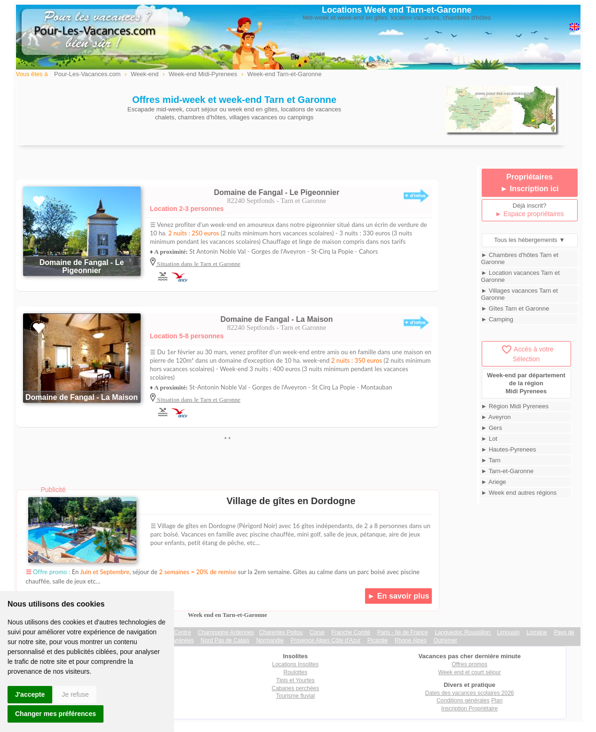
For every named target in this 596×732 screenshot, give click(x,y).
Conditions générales (463, 700)
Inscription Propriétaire (469, 708)
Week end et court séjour (469, 672)
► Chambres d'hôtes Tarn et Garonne (520, 258)
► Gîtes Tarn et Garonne (515, 308)
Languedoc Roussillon (463, 632)
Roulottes (296, 672)
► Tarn (491, 460)
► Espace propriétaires (529, 214)
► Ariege (493, 481)
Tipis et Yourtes (295, 680)
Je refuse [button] (75, 694)
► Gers (491, 427)
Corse (317, 632)
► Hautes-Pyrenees (508, 449)
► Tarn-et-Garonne (507, 471)
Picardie (377, 640)
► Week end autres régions (519, 492)
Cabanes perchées (295, 688)
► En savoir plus (398, 596)
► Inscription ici (529, 189)
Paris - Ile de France (402, 632)
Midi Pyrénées (176, 640)
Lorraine (536, 632)
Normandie (270, 640)
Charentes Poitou (281, 632)
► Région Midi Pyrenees (515, 406)
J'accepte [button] (30, 694)
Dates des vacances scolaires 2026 (469, 693)
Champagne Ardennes (226, 632)
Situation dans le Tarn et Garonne (198, 263)
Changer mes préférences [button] (55, 713)
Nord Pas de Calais (225, 640)
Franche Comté (351, 632)
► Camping (497, 319)
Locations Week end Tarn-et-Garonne (396, 10)
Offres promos (469, 664)
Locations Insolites (295, 664)
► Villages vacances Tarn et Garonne (519, 294)
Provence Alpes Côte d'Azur (326, 640)
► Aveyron (496, 417)
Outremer (445, 640)
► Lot (489, 438)
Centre (182, 632)
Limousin (508, 632)
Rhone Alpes (411, 640)
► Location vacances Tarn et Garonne (520, 276)
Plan (496, 700)
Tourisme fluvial (295, 696)
